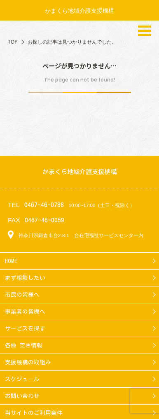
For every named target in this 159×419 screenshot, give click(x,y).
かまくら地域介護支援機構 (79, 10)
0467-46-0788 (44, 204)
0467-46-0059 (44, 219)
